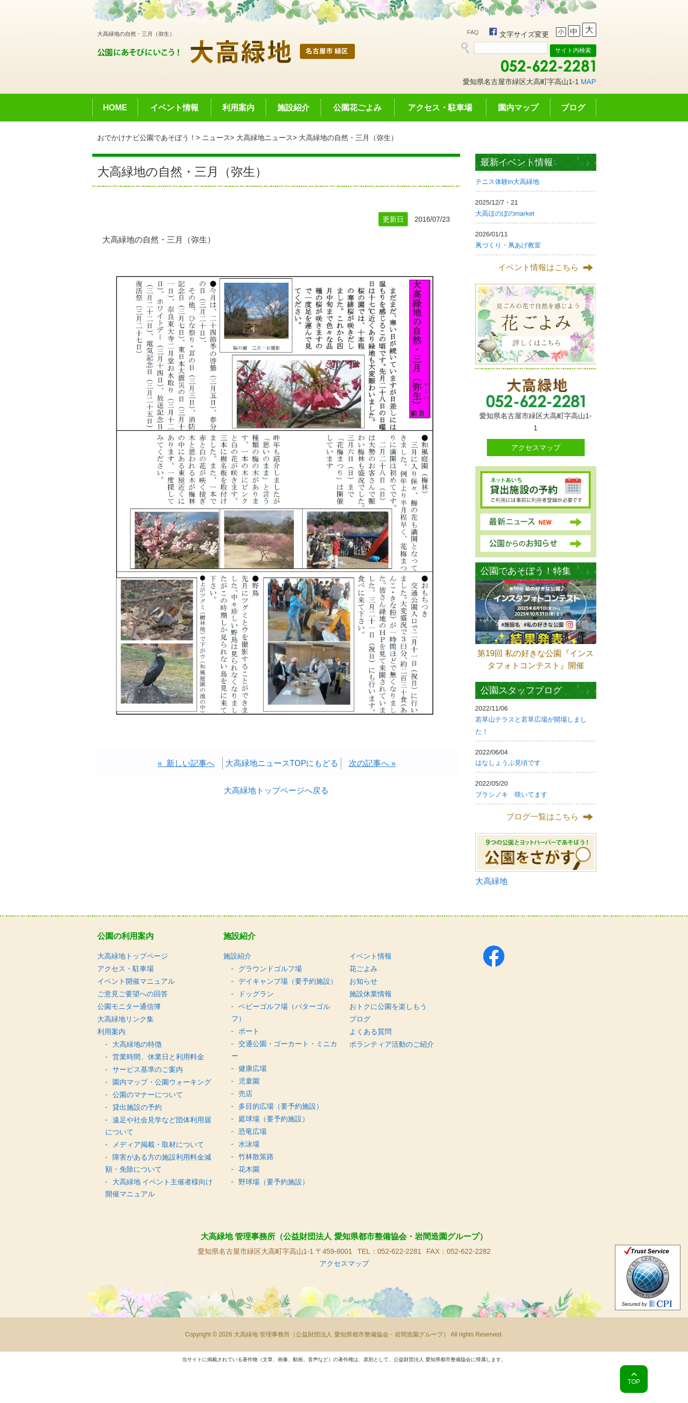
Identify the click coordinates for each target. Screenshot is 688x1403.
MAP (588, 82)
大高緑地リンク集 (125, 1019)
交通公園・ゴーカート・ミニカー (284, 1050)
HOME (115, 107)
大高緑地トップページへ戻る (276, 790)
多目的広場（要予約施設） (280, 1106)
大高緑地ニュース (264, 138)
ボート (249, 1031)
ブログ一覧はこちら (542, 816)
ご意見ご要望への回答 (132, 994)
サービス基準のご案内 (147, 1069)
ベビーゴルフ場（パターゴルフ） (280, 1012)
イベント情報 (174, 107)
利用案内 (238, 107)
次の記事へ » (372, 763)
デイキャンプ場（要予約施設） (287, 981)
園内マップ (518, 107)
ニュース (216, 138)
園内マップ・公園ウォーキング (161, 1082)
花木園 (249, 1169)
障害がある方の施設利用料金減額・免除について (158, 1163)
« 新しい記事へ (186, 763)
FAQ (473, 32)
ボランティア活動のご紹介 (391, 1044)
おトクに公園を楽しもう (388, 1006)
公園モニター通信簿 (129, 1006)
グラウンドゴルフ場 (270, 969)
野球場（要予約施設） (273, 1182)
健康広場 (252, 1068)
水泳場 (249, 1144)
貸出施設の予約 (137, 1107)
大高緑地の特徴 (137, 1044)
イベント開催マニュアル (136, 981)
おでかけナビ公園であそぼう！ (146, 138)
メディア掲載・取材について (158, 1144)
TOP (634, 1381)
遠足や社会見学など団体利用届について (158, 1126)
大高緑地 (491, 881)
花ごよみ (363, 969)
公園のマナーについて (147, 1095)
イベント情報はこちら (538, 267)
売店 (245, 1094)
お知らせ (363, 981)
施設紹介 (293, 107)
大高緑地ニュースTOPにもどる (282, 763)
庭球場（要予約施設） (273, 1119)
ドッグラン (256, 994)
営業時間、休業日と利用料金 (158, 1057)
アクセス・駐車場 (440, 107)
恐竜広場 (252, 1131)
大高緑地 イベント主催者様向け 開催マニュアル (159, 1188)
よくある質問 (370, 1032)
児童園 (249, 1081)
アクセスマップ (535, 447)
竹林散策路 (256, 1157)
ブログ (573, 107)
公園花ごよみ (357, 107)
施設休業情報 (370, 994)
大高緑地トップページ (132, 956)
